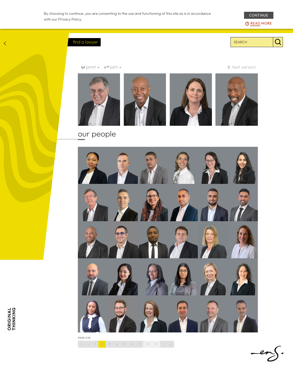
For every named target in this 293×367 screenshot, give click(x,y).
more (261, 23)
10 (147, 344)
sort (115, 67)
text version (244, 67)
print (92, 67)
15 (156, 344)
